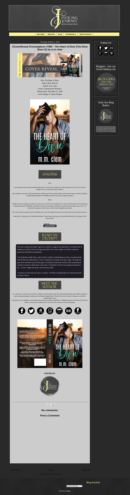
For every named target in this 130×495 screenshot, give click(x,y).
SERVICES (51, 34)
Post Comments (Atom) (54, 474)
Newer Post (15, 470)
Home (50, 470)
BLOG (60, 34)
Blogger (68, 491)
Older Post (86, 470)
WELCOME (40, 34)
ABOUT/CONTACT (85, 34)
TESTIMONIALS (70, 34)
